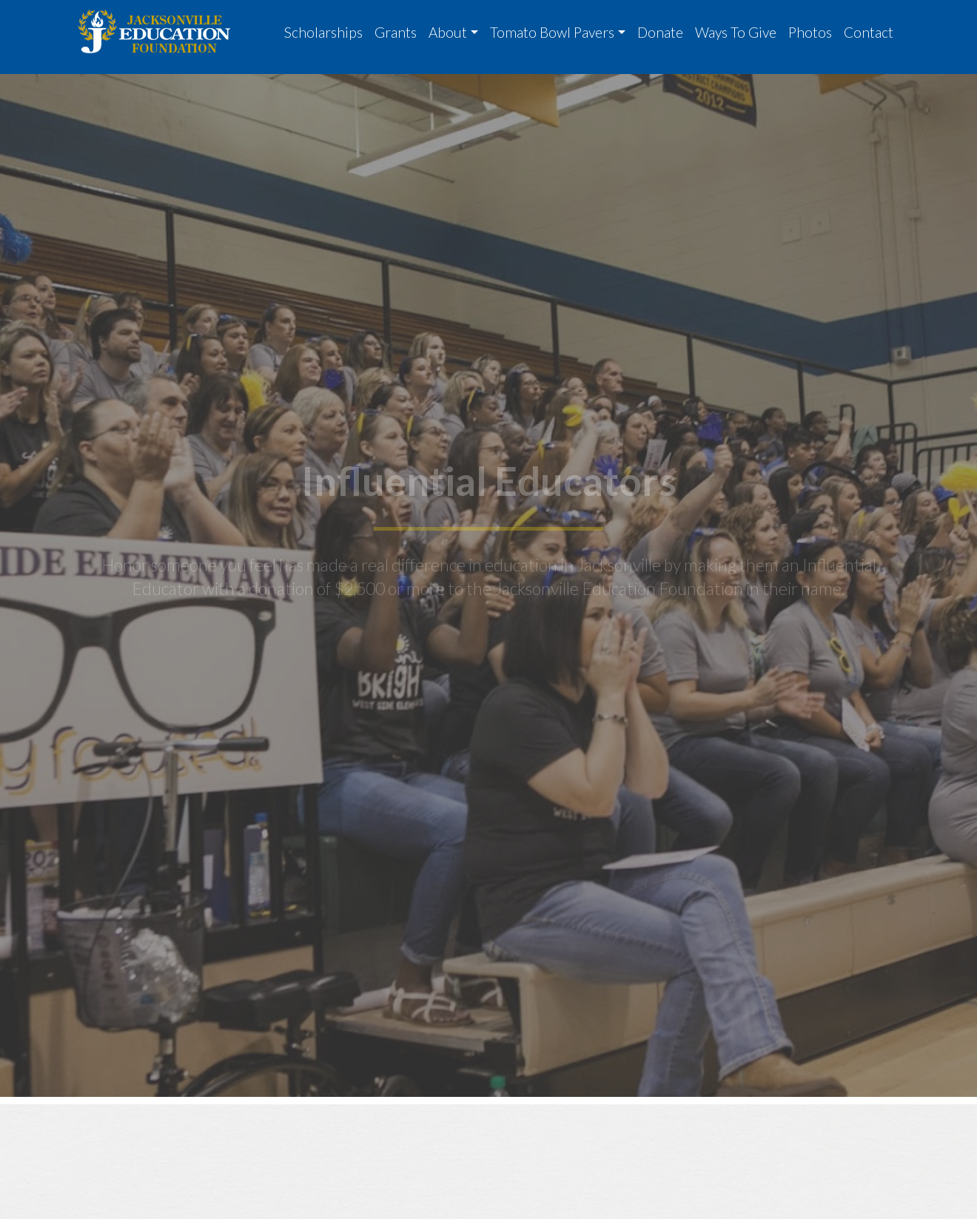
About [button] (448, 32)
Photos (810, 32)
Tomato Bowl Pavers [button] (552, 32)
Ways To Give (735, 32)
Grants (396, 32)
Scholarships (323, 32)
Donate (660, 32)
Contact (868, 32)
